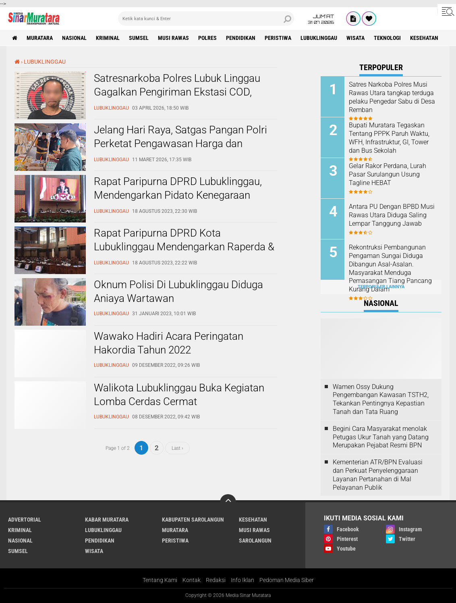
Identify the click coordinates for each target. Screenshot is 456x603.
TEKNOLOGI (387, 38)
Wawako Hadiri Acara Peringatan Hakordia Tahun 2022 (168, 343)
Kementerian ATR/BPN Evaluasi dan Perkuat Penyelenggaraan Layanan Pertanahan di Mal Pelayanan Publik (378, 474)
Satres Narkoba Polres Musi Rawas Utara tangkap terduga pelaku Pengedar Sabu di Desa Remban (392, 97)
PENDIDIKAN (240, 38)
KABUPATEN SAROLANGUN (193, 519)
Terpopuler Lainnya (381, 286)
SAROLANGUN (255, 540)
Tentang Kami (160, 580)
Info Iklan (242, 580)
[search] (206, 18)
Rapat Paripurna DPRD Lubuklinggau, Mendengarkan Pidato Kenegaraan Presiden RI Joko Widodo (178, 195)
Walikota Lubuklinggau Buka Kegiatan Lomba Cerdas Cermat (179, 395)
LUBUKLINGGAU (319, 38)
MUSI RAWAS (173, 38)
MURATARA (40, 38)
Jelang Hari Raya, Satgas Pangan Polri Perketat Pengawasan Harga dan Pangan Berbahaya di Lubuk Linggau (180, 143)
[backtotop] (228, 502)
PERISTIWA (278, 38)
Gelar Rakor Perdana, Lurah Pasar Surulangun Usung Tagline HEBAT (387, 174)
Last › (177, 448)
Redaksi (216, 580)
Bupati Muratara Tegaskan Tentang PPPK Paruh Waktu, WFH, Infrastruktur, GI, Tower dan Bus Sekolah (389, 137)
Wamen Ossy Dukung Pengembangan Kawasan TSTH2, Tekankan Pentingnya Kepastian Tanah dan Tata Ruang (381, 399)
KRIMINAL (108, 38)
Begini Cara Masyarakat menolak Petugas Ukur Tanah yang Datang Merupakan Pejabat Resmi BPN (381, 437)
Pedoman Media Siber (286, 580)
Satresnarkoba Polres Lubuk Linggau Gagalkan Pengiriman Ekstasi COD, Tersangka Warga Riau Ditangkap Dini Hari (179, 98)
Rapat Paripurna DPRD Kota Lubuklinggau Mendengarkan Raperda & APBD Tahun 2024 (184, 246)
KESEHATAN (424, 38)
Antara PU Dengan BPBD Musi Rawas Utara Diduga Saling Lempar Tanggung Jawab (392, 215)
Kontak (191, 580)
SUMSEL (139, 38)
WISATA (355, 38)
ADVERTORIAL (24, 519)
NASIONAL (74, 38)
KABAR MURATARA (107, 519)
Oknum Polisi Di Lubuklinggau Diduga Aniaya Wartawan (178, 291)
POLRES (207, 38)
